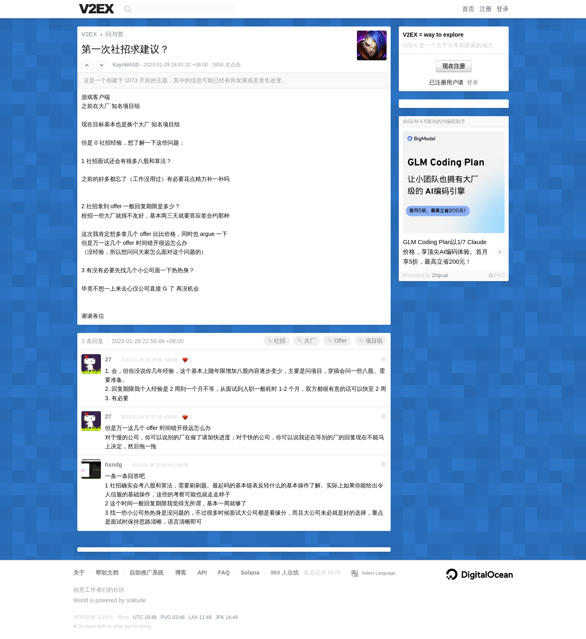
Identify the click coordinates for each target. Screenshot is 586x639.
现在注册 (453, 66)
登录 (502, 8)
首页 (468, 8)
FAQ (224, 572)
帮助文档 (107, 572)
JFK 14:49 (227, 617)
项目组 (371, 340)
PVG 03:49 (173, 617)
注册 (485, 8)
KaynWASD (126, 65)
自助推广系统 (146, 572)
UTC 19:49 (145, 617)
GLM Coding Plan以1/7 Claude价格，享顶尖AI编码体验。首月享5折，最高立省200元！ (445, 251)
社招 (277, 340)
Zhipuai (440, 275)
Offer (337, 340)
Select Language (374, 573)
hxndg (113, 464)
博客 (180, 572)
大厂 (306, 340)
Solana (250, 572)
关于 (79, 572)
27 (108, 359)
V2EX (89, 34)
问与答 (114, 34)
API (202, 572)
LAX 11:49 (200, 617)
